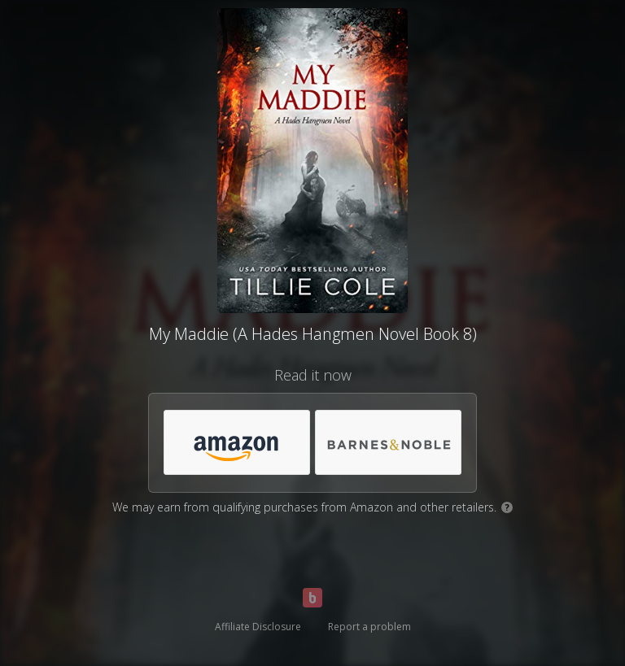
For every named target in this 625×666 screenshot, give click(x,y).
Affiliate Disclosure (258, 626)
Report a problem (369, 626)
